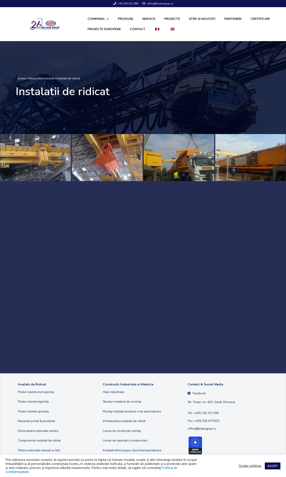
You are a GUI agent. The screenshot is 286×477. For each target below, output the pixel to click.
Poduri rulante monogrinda (36, 392)
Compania (98, 19)
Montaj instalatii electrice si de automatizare (132, 411)
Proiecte (172, 19)
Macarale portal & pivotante (36, 421)
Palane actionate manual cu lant (39, 450)
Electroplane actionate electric (38, 431)
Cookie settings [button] (250, 466)
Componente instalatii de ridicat (39, 440)
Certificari (260, 19)
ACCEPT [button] (272, 466)
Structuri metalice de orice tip (122, 401)
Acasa (22, 78)
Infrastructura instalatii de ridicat (124, 421)
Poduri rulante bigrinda (33, 401)
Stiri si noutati (202, 19)
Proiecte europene (104, 29)
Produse (125, 19)
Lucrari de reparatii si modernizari (125, 440)
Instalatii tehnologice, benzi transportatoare (132, 450)
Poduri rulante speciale (33, 411)
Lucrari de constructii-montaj (122, 431)
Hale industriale (113, 392)
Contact (137, 29)
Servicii (148, 19)
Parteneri (233, 19)
